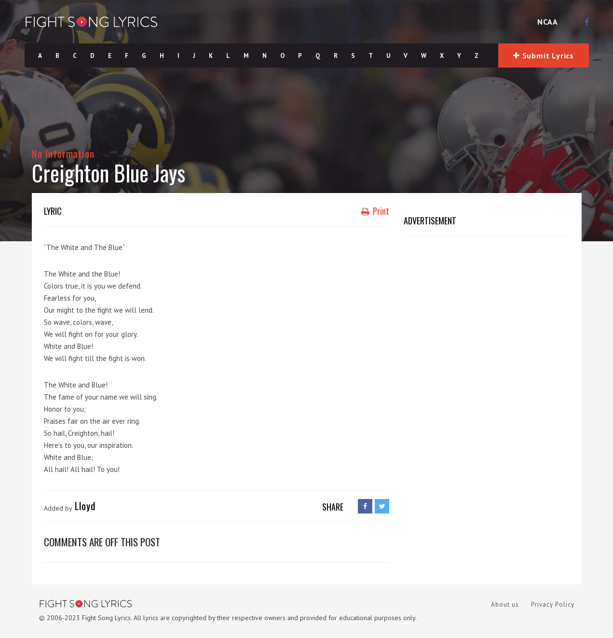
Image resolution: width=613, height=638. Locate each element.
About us (505, 604)
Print (375, 211)
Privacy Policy (552, 604)
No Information (63, 153)
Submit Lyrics (543, 55)
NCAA (547, 22)
